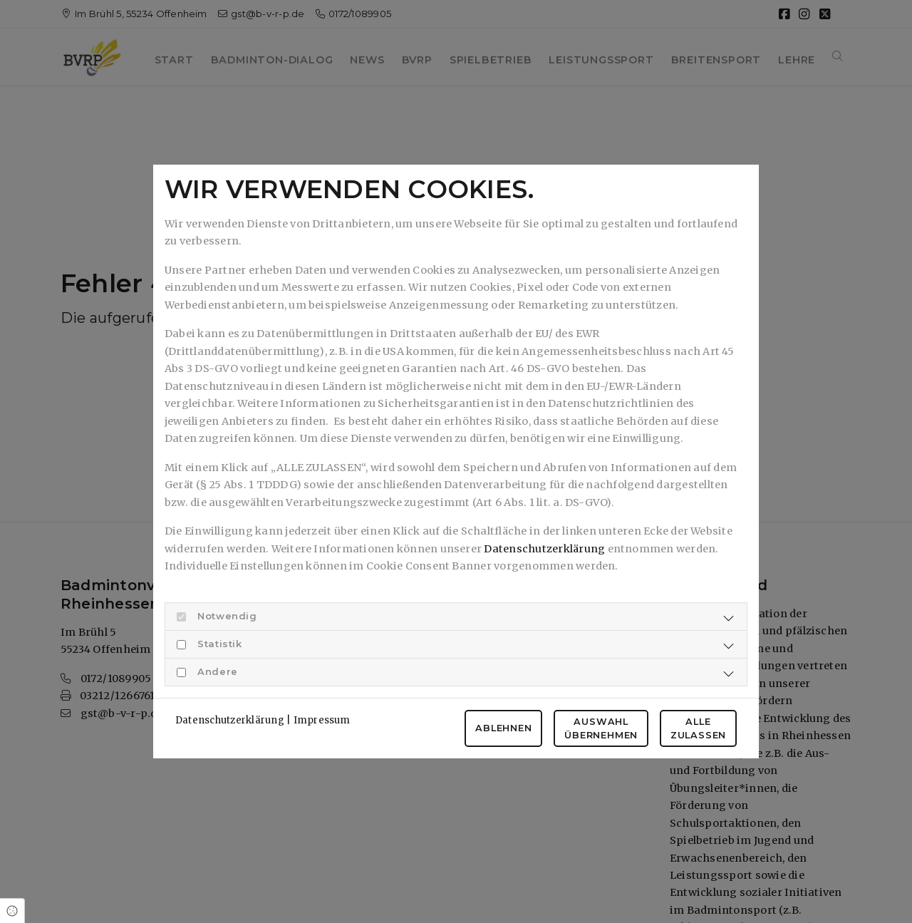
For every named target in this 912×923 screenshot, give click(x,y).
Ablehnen (503, 728)
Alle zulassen (698, 728)
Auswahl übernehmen (601, 728)
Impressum (322, 720)
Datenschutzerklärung (544, 548)
